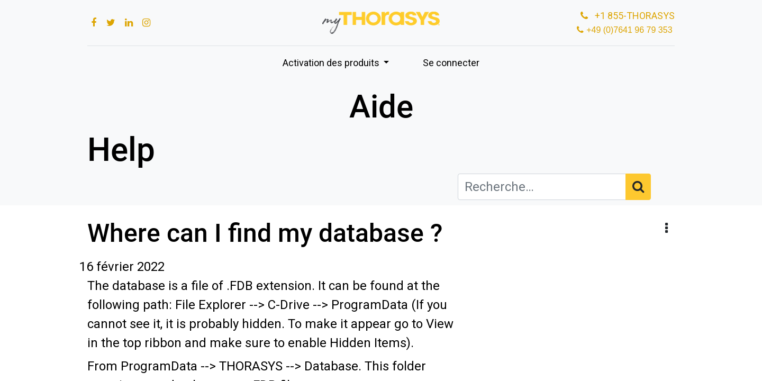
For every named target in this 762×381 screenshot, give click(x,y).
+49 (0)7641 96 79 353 (630, 29)
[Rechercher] (638, 187)
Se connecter (451, 62)
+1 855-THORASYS (626, 15)
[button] (666, 229)
